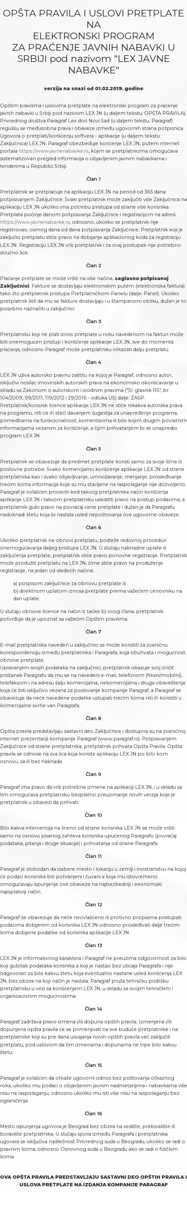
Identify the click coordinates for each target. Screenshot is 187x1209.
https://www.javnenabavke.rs (53, 151)
